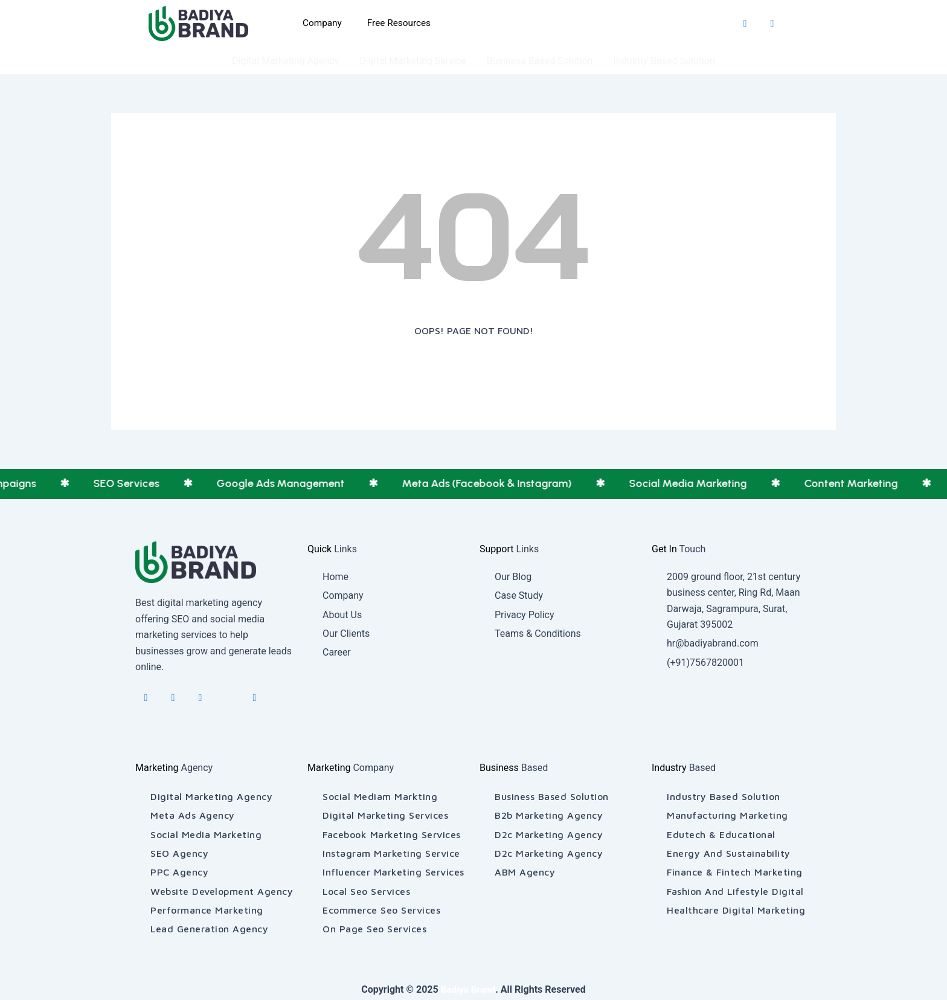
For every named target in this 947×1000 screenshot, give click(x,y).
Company (320, 23)
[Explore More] (642, 23)
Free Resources (400, 23)
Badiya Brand (468, 989)
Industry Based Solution (663, 60)
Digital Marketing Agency (285, 60)
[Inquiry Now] (528, 23)
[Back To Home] (473, 371)
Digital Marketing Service (412, 60)
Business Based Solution (540, 60)
